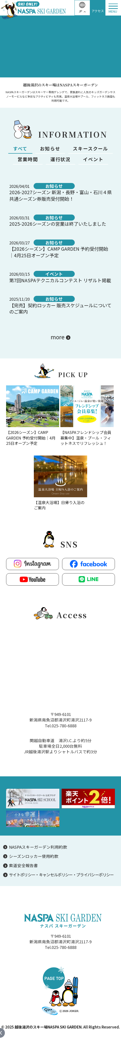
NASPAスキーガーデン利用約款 (38, 847)
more (58, 337)
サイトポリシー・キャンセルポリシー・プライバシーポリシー (61, 874)
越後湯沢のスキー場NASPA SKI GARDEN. (49, 1026)
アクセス (98, 10)
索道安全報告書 (23, 865)
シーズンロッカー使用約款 (33, 856)
